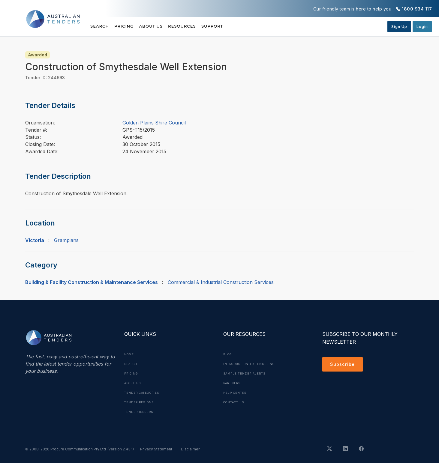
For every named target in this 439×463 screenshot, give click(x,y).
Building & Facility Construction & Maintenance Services (91, 282)
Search (100, 26)
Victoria (34, 240)
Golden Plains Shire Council (154, 123)
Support (240, 26)
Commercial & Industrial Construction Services (221, 282)
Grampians (66, 240)
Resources (203, 26)
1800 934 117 (417, 8)
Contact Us (235, 402)
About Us (164, 26)
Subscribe (343, 365)
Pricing (131, 26)
